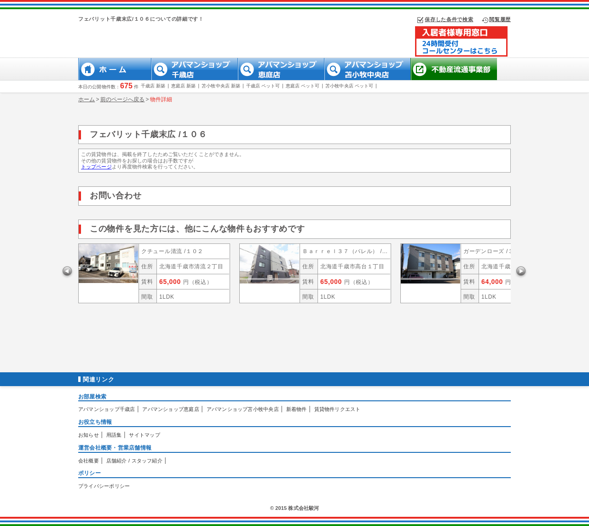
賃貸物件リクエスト (337, 409)
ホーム (86, 99)
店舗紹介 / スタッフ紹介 (134, 460)
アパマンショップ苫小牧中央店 (243, 409)
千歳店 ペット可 (263, 85)
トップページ (96, 166)
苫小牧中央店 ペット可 (349, 85)
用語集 (114, 435)
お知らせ (88, 435)
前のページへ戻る (122, 99)
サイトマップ (144, 435)
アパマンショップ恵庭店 (170, 409)
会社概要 (88, 460)
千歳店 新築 (153, 85)
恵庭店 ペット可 (303, 85)
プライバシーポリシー (104, 486)
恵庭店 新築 (183, 85)
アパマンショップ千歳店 (106, 409)
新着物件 (296, 409)
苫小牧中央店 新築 (221, 85)
